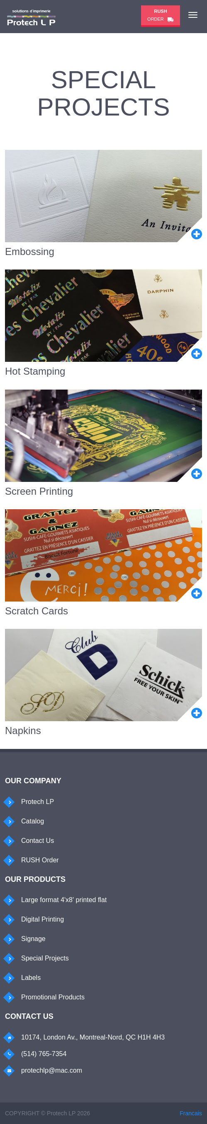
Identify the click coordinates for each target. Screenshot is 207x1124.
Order (160, 15)
